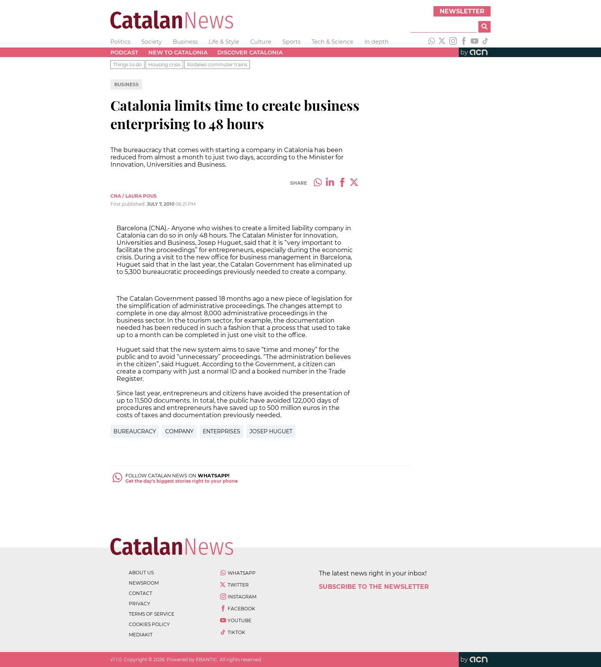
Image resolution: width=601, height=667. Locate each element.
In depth (377, 41)
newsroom (144, 583)
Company (179, 431)
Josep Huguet (271, 431)
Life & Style (224, 41)
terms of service (151, 614)
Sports (291, 41)
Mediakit (141, 635)
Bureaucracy (134, 431)
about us (141, 572)
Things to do (127, 64)
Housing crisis (164, 64)
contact (140, 593)
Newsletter (462, 11)
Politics (120, 41)
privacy (139, 603)
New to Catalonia (178, 52)
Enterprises (221, 431)
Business (185, 41)
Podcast (124, 52)
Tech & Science (332, 41)
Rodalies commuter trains (217, 64)
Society (151, 41)
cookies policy (149, 624)
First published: (128, 204)
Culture (260, 41)
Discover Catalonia (250, 52)
